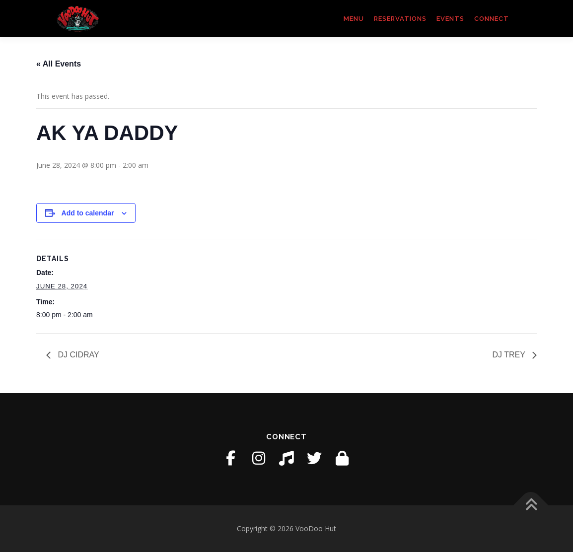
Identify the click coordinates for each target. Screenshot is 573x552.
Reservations (400, 18)
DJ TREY (509, 354)
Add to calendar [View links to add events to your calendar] (88, 213)
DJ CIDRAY (77, 354)
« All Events (58, 64)
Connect (491, 18)
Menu (354, 18)
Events (450, 18)
